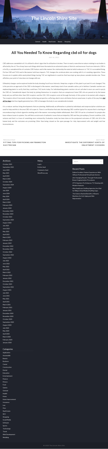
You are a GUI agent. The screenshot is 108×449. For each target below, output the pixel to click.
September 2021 (8, 287)
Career (5, 364)
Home (5, 397)
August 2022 (7, 258)
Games (5, 388)
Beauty (60, 41)
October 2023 (7, 217)
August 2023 (7, 223)
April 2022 (6, 270)
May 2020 (6, 331)
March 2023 (7, 237)
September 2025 (8, 167)
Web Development (9, 435)
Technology (7, 429)
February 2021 (7, 308)
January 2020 (7, 343)
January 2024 (7, 208)
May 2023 (6, 232)
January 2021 (7, 311)
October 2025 (7, 164)
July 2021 (6, 293)
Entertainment (7, 376)
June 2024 (6, 194)
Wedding (6, 437)
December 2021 (8, 281)
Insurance (6, 402)
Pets (4, 408)
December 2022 (8, 246)
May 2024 (6, 197)
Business (6, 361)
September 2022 (8, 255)
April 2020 (6, 334)
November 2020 (8, 316)
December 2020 (8, 314)
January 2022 (7, 278)
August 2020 (7, 325)
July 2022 (6, 261)
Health (44, 41)
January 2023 (7, 243)
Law (4, 405)
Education (6, 373)
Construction (7, 367)
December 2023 (8, 211)
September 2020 (8, 322)
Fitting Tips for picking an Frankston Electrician (24, 144)
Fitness (5, 382)
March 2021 (7, 305)
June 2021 (6, 296)
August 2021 (7, 290)
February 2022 (7, 276)
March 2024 (7, 202)
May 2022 (6, 267)
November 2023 (8, 214)
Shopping (67, 41)
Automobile (6, 356)
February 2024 (7, 205)
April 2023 (6, 235)
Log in (39, 164)
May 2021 (6, 299)
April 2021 (6, 302)
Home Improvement (9, 400)
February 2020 (7, 340)
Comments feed (43, 170)
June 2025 (6, 170)
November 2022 (8, 249)
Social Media (7, 420)
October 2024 (7, 182)
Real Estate (52, 41)
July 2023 (6, 226)
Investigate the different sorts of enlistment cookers (85, 144)
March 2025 (7, 179)
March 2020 (7, 337)
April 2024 (6, 199)
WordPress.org (43, 173)
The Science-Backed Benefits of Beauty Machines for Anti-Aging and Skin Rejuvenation (85, 196)
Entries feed (42, 167)
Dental (5, 370)
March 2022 (7, 273)
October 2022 (7, 252)
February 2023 (7, 240)
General (37, 41)
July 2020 (6, 328)
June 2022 (6, 264)
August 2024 (7, 188)
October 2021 (7, 284)
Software (6, 423)
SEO (4, 414)
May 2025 (6, 173)
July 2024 (6, 191)
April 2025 (6, 176)
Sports (5, 426)
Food (4, 385)
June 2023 (6, 229)
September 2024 (8, 185)
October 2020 (7, 319)
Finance (5, 379)
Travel (5, 432)
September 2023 (8, 220)
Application (6, 353)
